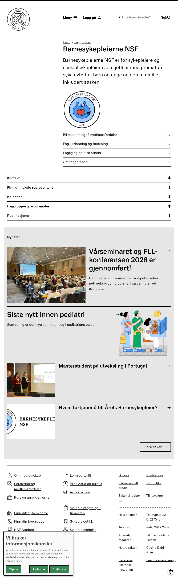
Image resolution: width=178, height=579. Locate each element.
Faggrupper (82, 42)
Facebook (125, 560)
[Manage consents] (171, 572)
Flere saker (153, 447)
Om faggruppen (75, 162)
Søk (166, 17)
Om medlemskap (27, 475)
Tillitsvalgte (154, 496)
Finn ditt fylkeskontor (31, 513)
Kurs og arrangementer (32, 497)
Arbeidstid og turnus (86, 484)
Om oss (124, 475)
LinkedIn (125, 565)
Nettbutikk (153, 483)
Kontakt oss (154, 475)
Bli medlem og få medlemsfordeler (90, 134)
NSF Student (24, 529)
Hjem (66, 42)
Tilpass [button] (13, 569)
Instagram (126, 570)
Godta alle (59, 569)
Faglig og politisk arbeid (82, 153)
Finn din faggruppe (29, 521)
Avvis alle (39, 569)
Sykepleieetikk (81, 521)
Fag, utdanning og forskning (85, 143)
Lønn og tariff (80, 475)
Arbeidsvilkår (80, 492)
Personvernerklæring (161, 560)
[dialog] (38, 553)
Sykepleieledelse (83, 529)
